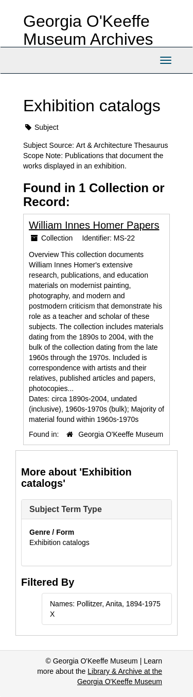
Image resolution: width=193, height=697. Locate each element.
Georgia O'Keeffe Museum (120, 434)
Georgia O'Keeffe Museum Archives (88, 30)
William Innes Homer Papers (94, 225)
